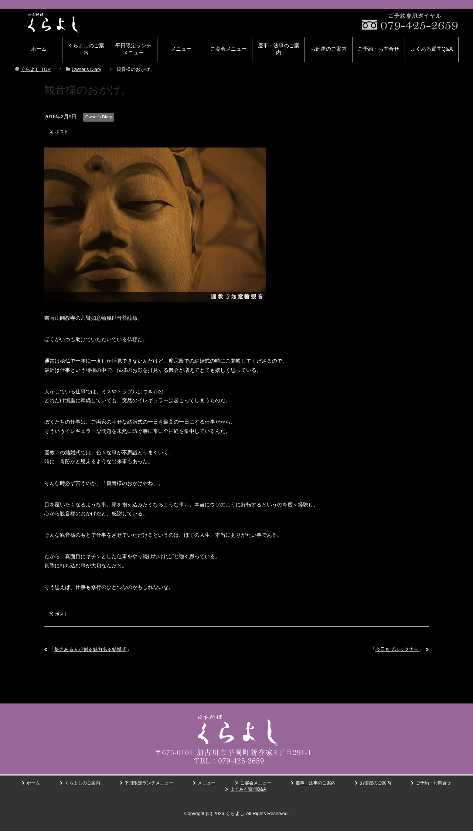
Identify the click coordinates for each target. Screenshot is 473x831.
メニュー (181, 49)
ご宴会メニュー (228, 49)
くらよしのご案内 (86, 49)
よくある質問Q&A (432, 49)
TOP (36, 69)
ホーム (39, 49)
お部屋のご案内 (328, 49)
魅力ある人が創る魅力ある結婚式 (93, 649)
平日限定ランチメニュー (133, 49)
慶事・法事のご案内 (278, 49)
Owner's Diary (99, 116)
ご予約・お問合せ (378, 49)
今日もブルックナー (395, 649)
